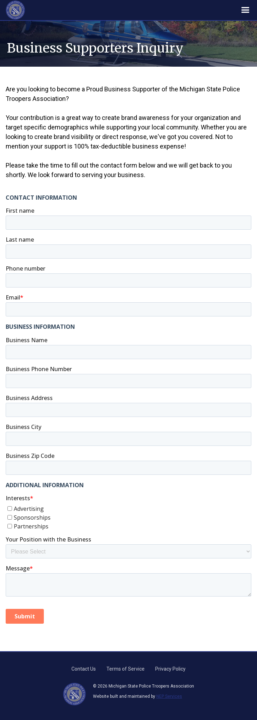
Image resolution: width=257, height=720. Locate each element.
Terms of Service (125, 669)
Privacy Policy (170, 669)
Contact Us (83, 669)
